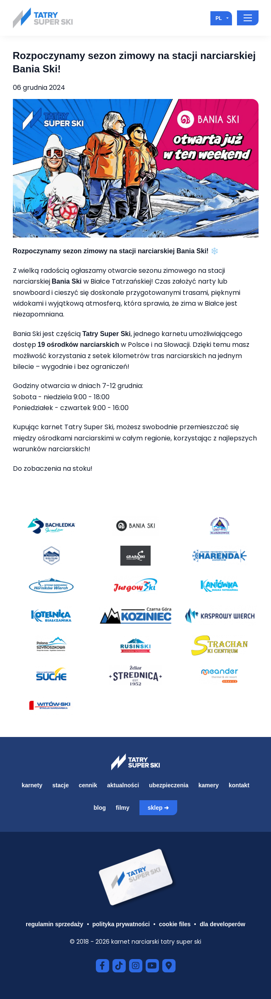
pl (218, 18)
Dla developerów (222, 924)
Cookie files (174, 924)
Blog (100, 807)
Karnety (32, 785)
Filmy (122, 807)
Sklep (155, 807)
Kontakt (239, 785)
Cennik (88, 785)
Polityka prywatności (121, 924)
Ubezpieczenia (168, 785)
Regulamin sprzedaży (54, 924)
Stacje (60, 785)
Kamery (208, 785)
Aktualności (123, 785)
